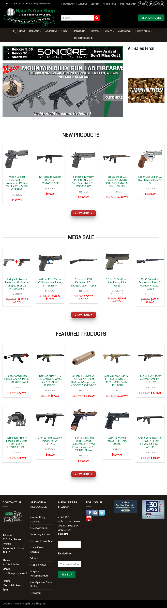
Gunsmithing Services (37, 519)
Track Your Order (128, 3)
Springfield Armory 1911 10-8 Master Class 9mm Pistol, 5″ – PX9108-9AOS (83, 181)
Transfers (35, 592)
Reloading (80, 31)
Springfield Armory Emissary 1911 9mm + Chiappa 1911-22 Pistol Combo (16, 284)
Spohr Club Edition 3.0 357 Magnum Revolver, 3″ (150, 179)
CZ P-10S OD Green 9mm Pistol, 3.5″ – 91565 (117, 282)
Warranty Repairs (40, 534)
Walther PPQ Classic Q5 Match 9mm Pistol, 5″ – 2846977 (50, 282)
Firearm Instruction (41, 540)
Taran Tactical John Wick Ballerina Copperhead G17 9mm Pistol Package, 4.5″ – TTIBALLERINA (83, 444)
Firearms (35, 31)
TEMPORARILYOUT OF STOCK (117, 292)
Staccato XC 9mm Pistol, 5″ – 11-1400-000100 (117, 440)
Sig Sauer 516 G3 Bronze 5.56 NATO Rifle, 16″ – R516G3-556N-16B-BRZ (117, 181)
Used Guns (144, 31)
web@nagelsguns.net (42, 4)
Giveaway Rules (39, 527)
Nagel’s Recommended (39, 573)
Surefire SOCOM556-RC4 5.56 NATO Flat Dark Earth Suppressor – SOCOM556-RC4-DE (83, 380)
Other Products (84, 38)
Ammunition (126, 31)
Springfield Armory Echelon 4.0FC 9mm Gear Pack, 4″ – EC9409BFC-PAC (16, 442)
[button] (63, 90)
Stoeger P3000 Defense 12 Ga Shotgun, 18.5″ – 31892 (83, 282)
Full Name (63, 533)
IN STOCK (17, 195)
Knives (109, 31)
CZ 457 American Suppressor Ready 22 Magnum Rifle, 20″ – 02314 (150, 284)
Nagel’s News (109, 3)
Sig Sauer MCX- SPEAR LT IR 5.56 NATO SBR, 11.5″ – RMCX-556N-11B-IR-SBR (116, 380)
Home (22, 31)
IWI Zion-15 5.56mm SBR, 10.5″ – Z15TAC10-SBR (50, 179)
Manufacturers (68, 3)
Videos (34, 558)
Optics (96, 31)
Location (95, 3)
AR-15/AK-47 (52, 31)
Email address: (65, 553)
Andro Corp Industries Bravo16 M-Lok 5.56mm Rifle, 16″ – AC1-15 (150, 442)
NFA (66, 31)
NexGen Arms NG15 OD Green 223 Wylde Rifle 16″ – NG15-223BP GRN (50, 380)
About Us (82, 3)
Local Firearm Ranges (38, 549)
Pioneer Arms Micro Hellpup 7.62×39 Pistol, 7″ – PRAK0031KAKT (16, 378)
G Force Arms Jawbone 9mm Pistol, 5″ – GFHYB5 (50, 440)
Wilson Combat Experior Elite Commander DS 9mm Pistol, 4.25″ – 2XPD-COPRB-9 (16, 183)
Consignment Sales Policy (41, 584)
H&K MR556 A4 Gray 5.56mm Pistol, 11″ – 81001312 (150, 378)
